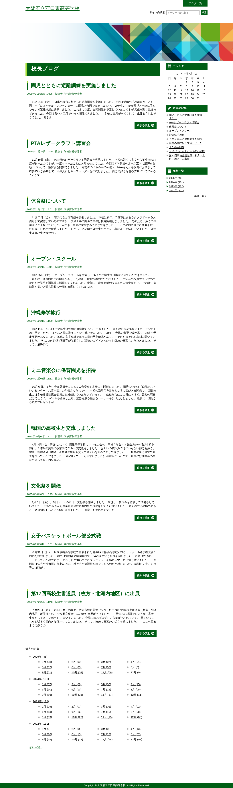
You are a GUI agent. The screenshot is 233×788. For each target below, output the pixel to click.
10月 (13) (77, 739)
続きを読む (143, 125)
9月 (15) (47, 739)
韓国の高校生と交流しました (63, 428)
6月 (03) (77, 667)
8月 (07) (136, 734)
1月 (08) (47, 661)
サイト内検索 (174, 12)
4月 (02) (136, 706)
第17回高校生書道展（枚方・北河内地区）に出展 (85, 593)
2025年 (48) (40, 656)
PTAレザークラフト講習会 (61, 143)
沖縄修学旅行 (45, 312)
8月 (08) (136, 711)
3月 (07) (106, 661)
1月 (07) (47, 684)
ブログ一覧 (195, 3)
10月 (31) (77, 694)
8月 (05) (136, 689)
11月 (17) (106, 694)
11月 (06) (106, 672)
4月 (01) (136, 661)
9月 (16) (47, 694)
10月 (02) (77, 672)
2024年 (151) (41, 678)
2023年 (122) (41, 701)
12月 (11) (136, 694)
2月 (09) (77, 661)
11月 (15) (106, 717)
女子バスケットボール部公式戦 (66, 536)
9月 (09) (47, 717)
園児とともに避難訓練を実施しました (73, 85)
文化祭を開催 (46, 486)
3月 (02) (106, 706)
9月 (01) (47, 672)
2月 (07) (77, 706)
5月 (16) (47, 734)
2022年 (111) (41, 723)
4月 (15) (136, 684)
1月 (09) (47, 706)
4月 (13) (136, 728)
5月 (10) (47, 689)
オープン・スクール (53, 259)
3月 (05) (106, 684)
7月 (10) (106, 711)
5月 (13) (47, 711)
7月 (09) (106, 667)
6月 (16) (77, 711)
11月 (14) (106, 739)
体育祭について (48, 201)
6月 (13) (77, 689)
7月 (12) (106, 689)
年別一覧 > (35, 747)
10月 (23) (77, 717)
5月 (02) (47, 667)
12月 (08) (136, 717)
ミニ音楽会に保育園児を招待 (63, 370)
